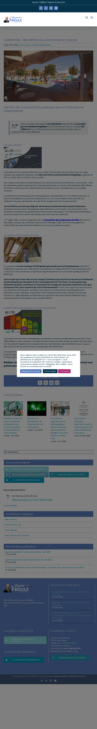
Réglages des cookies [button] (31, 371)
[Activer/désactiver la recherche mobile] (87, 17)
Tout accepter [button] (50, 371)
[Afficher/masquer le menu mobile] (92, 17)
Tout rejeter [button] (64, 371)
